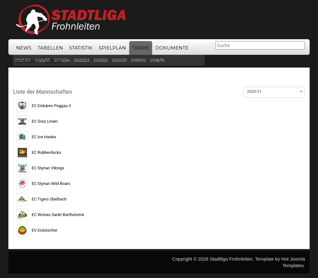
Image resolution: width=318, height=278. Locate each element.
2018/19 (157, 60)
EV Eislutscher (44, 230)
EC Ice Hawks (44, 136)
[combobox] (274, 91)
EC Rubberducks (46, 152)
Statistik (81, 48)
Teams (140, 48)
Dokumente (172, 48)
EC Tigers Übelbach (49, 199)
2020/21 (119, 60)
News (23, 48)
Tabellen (50, 48)
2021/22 (101, 60)
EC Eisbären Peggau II (51, 105)
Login (53, 61)
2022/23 (81, 60)
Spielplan (112, 48)
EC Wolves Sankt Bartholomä (58, 214)
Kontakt (27, 61)
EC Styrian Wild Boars (51, 183)
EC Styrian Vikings (48, 168)
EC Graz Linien (44, 121)
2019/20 (138, 60)
